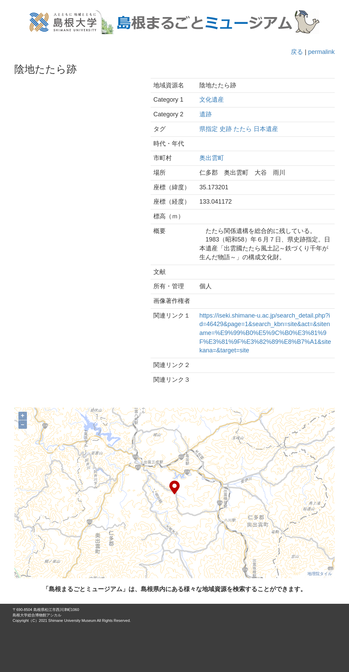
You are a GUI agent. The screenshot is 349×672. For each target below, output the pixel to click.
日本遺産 (266, 129)
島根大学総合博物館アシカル (37, 615)
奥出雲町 (211, 158)
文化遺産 (211, 99)
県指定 (208, 129)
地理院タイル (319, 573)
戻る (297, 51)
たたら (242, 129)
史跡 (225, 129)
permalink (321, 51)
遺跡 (205, 114)
